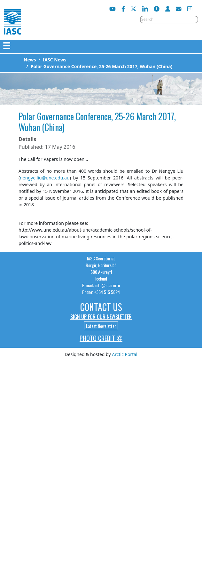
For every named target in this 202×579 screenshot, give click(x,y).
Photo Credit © (101, 338)
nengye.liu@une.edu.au (44, 178)
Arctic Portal (124, 354)
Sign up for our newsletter (101, 317)
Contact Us (101, 306)
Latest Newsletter (101, 325)
